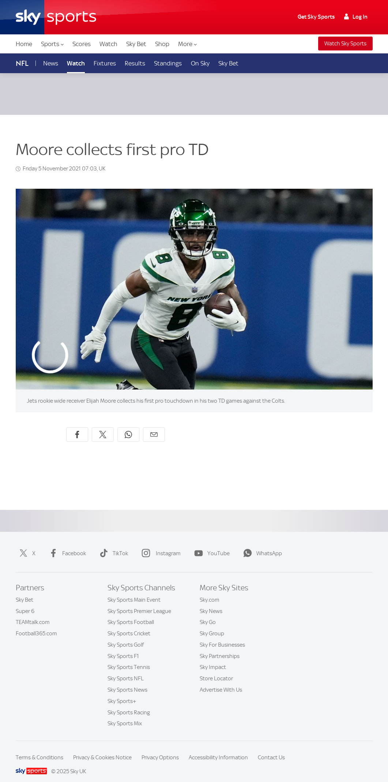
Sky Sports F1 (123, 647)
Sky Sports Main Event (134, 591)
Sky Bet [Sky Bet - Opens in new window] (228, 63)
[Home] (56, 17)
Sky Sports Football (131, 613)
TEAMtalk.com (33, 613)
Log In (356, 17)
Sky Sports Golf (126, 636)
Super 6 (25, 602)
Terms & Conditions (39, 748)
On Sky (200, 63)
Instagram (160, 544)
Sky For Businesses (222, 636)
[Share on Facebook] (77, 425)
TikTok (112, 544)
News (50, 63)
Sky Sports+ (122, 692)
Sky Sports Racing (129, 703)
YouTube (210, 544)
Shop (162, 44)
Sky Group (212, 624)
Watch (108, 44)
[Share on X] (103, 425)
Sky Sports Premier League (139, 602)
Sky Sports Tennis (129, 658)
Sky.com (209, 591)
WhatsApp (261, 544)
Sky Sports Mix (125, 714)
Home (24, 44)
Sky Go (208, 613)
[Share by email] (154, 425)
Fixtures (105, 63)
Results (135, 63)
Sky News (211, 602)
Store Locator (216, 669)
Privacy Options (160, 748)
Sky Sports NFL (126, 669)
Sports (52, 44)
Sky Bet (136, 44)
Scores (81, 44)
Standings (168, 63)
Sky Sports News (127, 681)
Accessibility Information (218, 748)
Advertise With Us (221, 681)
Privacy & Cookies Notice (102, 748)
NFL (22, 63)
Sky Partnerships (220, 647)
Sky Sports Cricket (129, 624)
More (187, 44)
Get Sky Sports (316, 17)
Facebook (66, 544)
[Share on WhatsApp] (128, 425)
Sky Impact (213, 658)
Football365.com (36, 624)
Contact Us (271, 748)
